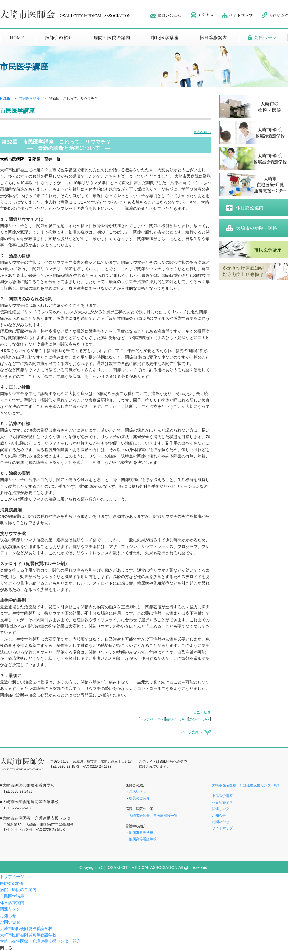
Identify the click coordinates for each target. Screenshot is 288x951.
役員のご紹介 (139, 798)
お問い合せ (220, 822)
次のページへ (199, 719)
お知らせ (219, 815)
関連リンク (220, 809)
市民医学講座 (29, 99)
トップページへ (152, 719)
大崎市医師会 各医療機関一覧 (152, 815)
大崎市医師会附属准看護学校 (26, 928)
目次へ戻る (202, 132)
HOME (5, 99)
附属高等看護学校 (143, 839)
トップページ (12, 876)
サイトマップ (222, 828)
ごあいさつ (137, 792)
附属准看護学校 (141, 833)
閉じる (6, 948)
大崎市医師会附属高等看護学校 (28, 935)
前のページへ (176, 719)
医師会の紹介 (12, 883)
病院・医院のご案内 (18, 889)
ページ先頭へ (191, 732)
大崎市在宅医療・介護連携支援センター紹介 (246, 785)
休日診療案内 (222, 803)
